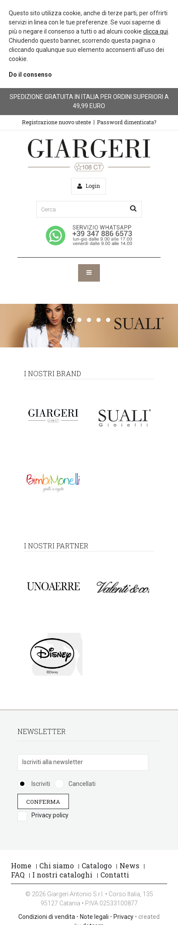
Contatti (114, 874)
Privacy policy (49, 815)
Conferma (43, 802)
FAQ (17, 874)
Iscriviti (40, 783)
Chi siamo (56, 865)
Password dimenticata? (126, 122)
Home (21, 865)
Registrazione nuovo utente (56, 122)
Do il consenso (30, 74)
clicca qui (155, 31)
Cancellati (82, 783)
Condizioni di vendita (46, 916)
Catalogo (97, 865)
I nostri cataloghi (62, 874)
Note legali (94, 916)
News (129, 865)
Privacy (123, 916)
